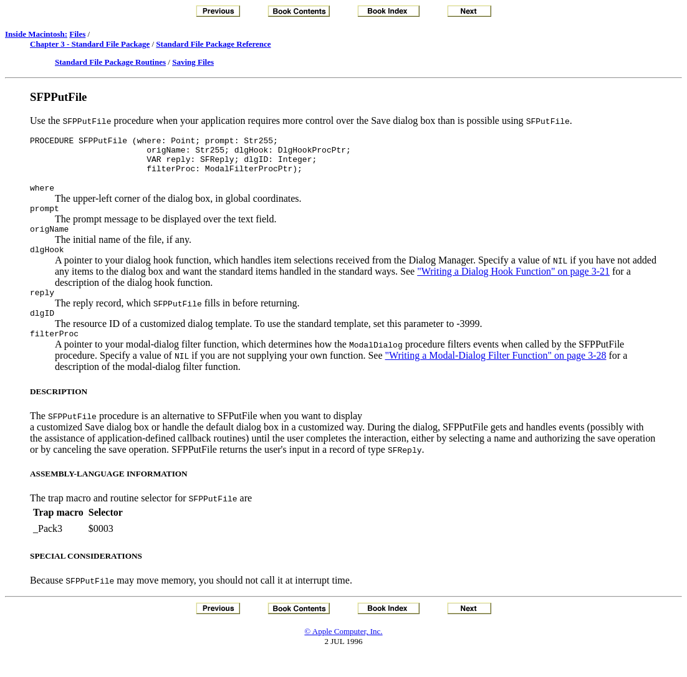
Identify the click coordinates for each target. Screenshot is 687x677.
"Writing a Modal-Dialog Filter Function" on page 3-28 (496, 376)
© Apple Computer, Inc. (343, 651)
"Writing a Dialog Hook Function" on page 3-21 (513, 286)
